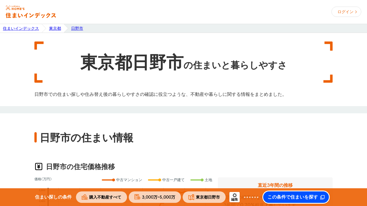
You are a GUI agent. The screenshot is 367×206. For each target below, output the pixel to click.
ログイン (345, 11)
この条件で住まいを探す (293, 197)
